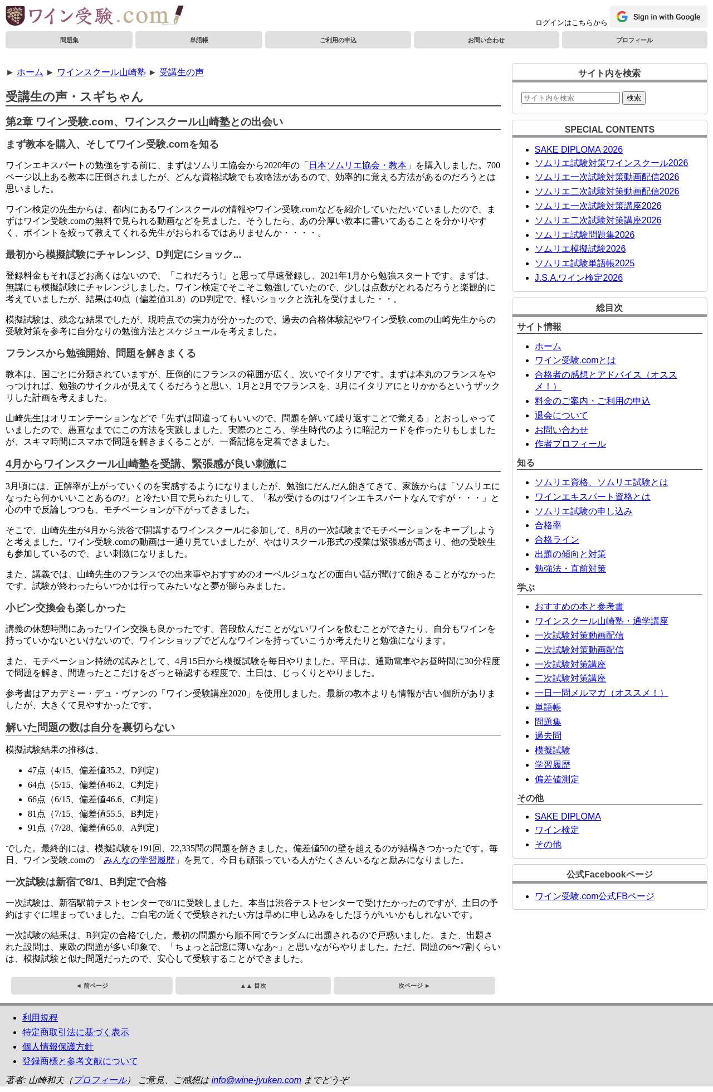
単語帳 (199, 40)
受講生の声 (181, 72)
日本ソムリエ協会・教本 (358, 165)
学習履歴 (552, 764)
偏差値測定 (557, 779)
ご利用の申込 (338, 40)
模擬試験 (552, 750)
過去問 (548, 735)
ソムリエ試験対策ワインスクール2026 (611, 163)
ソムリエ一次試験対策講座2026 (598, 206)
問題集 (69, 40)
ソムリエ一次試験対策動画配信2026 (607, 177)
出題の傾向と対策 (570, 554)
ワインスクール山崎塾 (101, 72)
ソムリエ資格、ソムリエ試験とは (601, 482)
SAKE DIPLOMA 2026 (579, 149)
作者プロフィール (570, 443)
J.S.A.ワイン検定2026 (579, 277)
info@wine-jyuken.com (256, 1080)
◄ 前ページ (92, 985)
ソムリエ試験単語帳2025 (585, 263)
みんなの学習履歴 (139, 860)
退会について (561, 415)
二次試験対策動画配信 (579, 650)
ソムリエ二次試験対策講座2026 (598, 220)
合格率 (548, 525)
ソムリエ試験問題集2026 (585, 235)
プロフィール (634, 40)
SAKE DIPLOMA (568, 816)
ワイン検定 (557, 830)
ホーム (30, 72)
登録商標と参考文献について (80, 1061)
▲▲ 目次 (253, 985)
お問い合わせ (486, 40)
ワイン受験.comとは (576, 360)
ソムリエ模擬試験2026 (580, 249)
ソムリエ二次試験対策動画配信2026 (607, 191)
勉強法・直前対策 (570, 568)
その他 (548, 844)
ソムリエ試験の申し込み (584, 511)
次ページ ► (414, 985)
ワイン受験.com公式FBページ (595, 896)
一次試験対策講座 (570, 664)
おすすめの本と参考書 (579, 606)
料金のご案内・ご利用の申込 (593, 401)
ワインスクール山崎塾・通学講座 (601, 621)
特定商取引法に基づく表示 (75, 1032)
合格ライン (557, 539)
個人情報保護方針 (58, 1046)
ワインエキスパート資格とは (593, 496)
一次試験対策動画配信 (579, 635)
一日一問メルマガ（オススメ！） (601, 693)
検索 (634, 98)
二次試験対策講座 (570, 678)
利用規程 (40, 1017)
